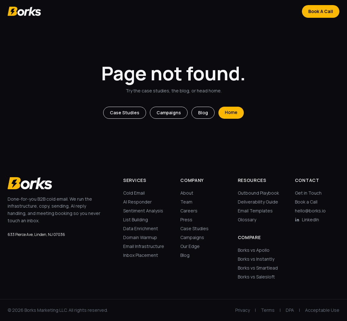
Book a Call (306, 202)
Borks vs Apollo (254, 250)
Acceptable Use (322, 310)
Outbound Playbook (258, 193)
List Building (135, 220)
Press (186, 220)
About (186, 193)
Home (231, 112)
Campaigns (169, 113)
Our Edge (190, 246)
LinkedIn (307, 220)
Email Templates (255, 211)
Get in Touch (308, 193)
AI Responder (137, 202)
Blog (203, 113)
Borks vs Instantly (256, 259)
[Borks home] (24, 11)
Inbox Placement (140, 255)
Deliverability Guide (258, 202)
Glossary (247, 220)
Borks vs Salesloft (256, 277)
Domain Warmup (140, 237)
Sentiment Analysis (143, 211)
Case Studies (124, 113)
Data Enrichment (140, 228)
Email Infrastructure (143, 246)
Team (186, 202)
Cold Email (134, 193)
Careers (188, 211)
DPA (290, 310)
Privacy (242, 310)
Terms (268, 310)
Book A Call (320, 11)
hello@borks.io (310, 211)
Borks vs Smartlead (258, 268)
